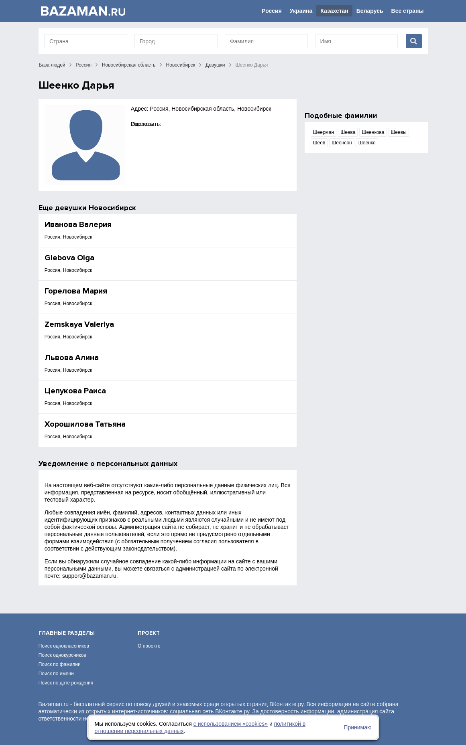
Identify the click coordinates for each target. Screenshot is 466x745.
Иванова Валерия (78, 224)
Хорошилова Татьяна (85, 424)
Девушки (215, 65)
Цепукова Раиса (75, 391)
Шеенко (367, 143)
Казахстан (334, 11)
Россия (272, 11)
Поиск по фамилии (60, 664)
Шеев (319, 143)
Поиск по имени (56, 673)
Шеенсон (342, 143)
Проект (149, 633)
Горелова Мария (76, 291)
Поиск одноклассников (64, 646)
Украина (301, 11)
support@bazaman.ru (89, 576)
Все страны (407, 11)
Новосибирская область (129, 65)
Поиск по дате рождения (66, 683)
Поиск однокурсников (62, 655)
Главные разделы (67, 633)
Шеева (347, 132)
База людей (52, 65)
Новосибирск (180, 65)
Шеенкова (373, 132)
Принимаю (357, 727)
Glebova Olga (69, 258)
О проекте (149, 646)
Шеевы (398, 132)
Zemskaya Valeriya (79, 324)
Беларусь (369, 11)
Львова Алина (72, 357)
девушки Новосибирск (95, 207)
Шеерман (323, 132)
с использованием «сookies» (230, 724)
